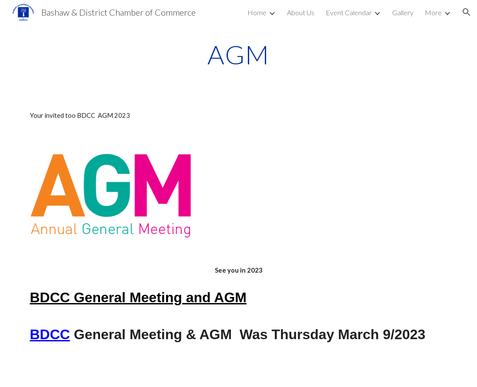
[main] (239, 54)
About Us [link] (300, 12)
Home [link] (257, 12)
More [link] (433, 12)
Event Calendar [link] (349, 12)
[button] (466, 12)
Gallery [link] (403, 12)
